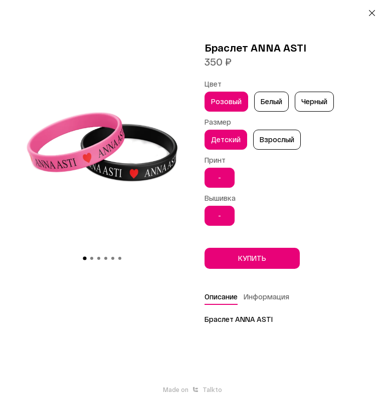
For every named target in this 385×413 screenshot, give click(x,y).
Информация (266, 296)
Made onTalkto (192, 389)
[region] (289, 103)
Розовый (226, 101)
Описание (221, 296)
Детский (226, 139)
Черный (314, 101)
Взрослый (277, 139)
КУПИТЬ (252, 258)
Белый (271, 101)
